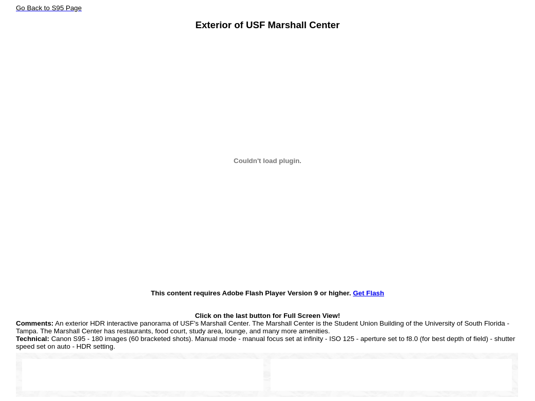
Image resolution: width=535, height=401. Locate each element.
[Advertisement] (143, 374)
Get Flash (368, 293)
